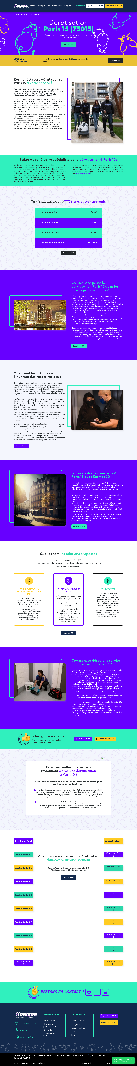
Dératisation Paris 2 (23, 855)
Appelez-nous (26, 1030)
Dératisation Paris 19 (113, 949)
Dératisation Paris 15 (113, 895)
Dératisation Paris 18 (113, 936)
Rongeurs (42, 6)
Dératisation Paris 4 (23, 882)
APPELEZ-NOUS (97, 6)
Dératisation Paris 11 (113, 841)
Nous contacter (21, 446)
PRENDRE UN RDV (107, 739)
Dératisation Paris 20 (113, 963)
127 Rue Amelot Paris (27, 1023)
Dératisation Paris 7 (23, 922)
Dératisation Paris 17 (113, 922)
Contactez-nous (68, 877)
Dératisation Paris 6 (23, 909)
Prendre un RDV (68, 44)
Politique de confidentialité (93, 1063)
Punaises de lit (34, 6)
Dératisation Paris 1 (23, 841)
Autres (74, 1032)
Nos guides (67, 6)
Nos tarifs (47, 1030)
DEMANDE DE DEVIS (114, 6)
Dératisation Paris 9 (23, 949)
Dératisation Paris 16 (113, 909)
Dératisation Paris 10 (23, 963)
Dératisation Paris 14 (113, 882)
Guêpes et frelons (51, 6)
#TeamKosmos (80, 6)
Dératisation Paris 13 (113, 868)
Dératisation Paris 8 (23, 936)
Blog (73, 1035)
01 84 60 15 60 (84, 739)
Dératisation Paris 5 (23, 895)
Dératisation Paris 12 (113, 854)
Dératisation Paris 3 (23, 868)
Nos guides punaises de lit (49, 1026)
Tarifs (60, 6)
